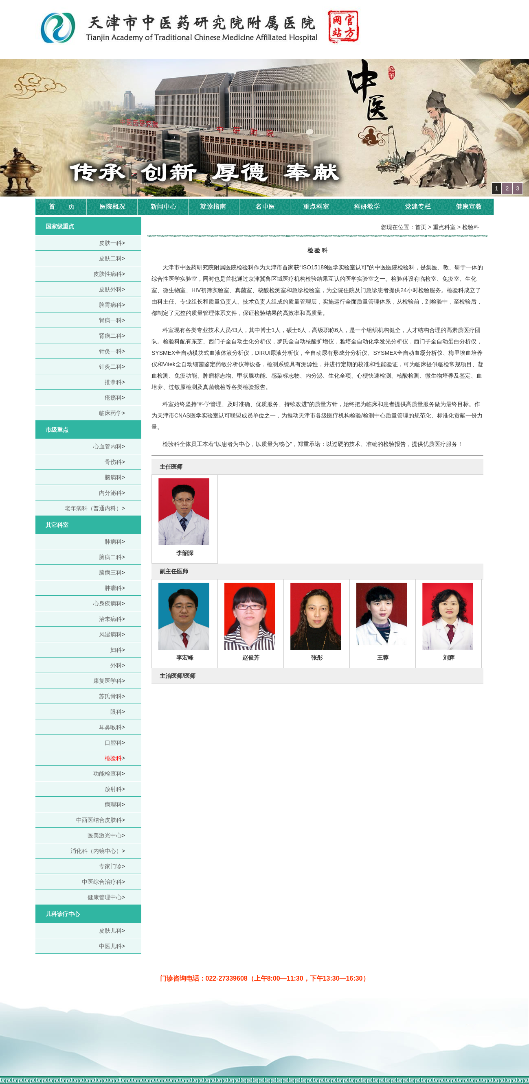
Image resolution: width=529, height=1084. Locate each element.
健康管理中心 (105, 897)
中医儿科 (110, 946)
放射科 (113, 789)
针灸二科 (110, 366)
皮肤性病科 (107, 274)
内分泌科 (110, 493)
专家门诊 (110, 866)
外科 (116, 665)
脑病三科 (110, 572)
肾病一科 (110, 320)
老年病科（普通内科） (93, 508)
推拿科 (113, 382)
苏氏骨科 (110, 696)
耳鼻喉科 (110, 727)
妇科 (116, 650)
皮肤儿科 (110, 930)
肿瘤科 (113, 588)
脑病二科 (110, 557)
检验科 (113, 758)
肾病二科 (110, 335)
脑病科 (113, 477)
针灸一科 (110, 351)
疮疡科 (113, 397)
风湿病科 (110, 634)
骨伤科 (113, 462)
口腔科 (113, 742)
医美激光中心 (105, 835)
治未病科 (110, 619)
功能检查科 (107, 773)
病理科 (113, 804)
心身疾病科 (107, 603)
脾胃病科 (110, 305)
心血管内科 (107, 446)
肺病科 (113, 541)
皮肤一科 (110, 243)
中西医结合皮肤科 (99, 820)
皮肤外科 (110, 289)
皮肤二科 (110, 258)
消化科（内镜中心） (96, 851)
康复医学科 (107, 681)
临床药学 (110, 413)
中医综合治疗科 (102, 882)
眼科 (116, 711)
